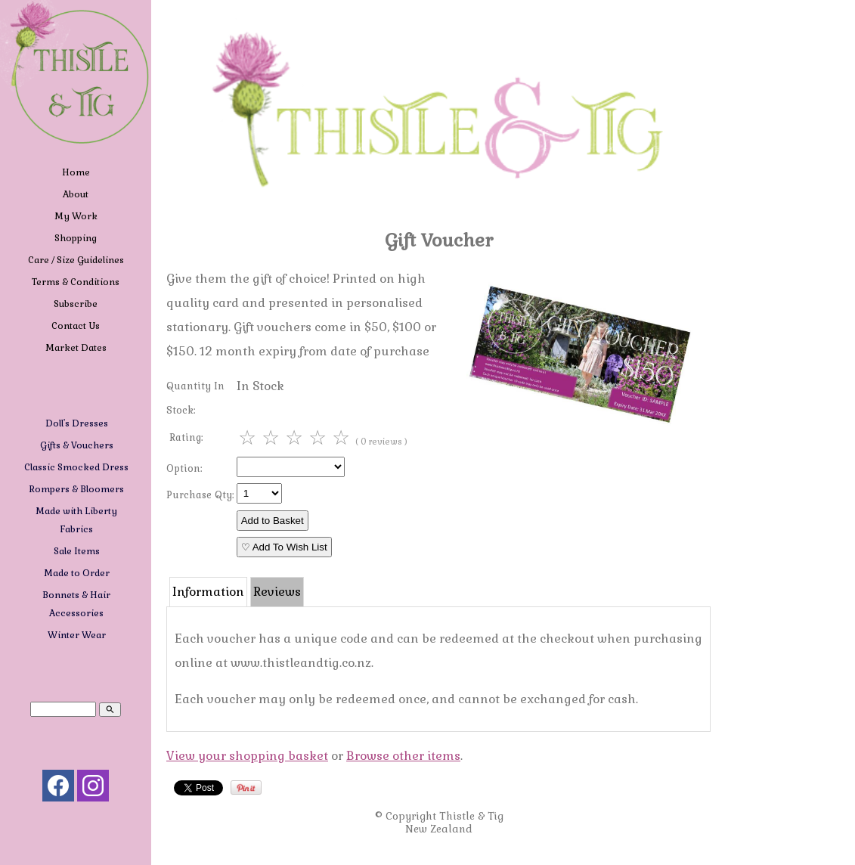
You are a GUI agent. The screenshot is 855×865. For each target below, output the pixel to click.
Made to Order (77, 573)
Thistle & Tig (471, 816)
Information (208, 592)
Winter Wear (77, 635)
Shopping (75, 238)
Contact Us (75, 326)
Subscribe (76, 304)
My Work (76, 216)
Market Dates (76, 348)
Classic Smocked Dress (76, 467)
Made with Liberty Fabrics (76, 520)
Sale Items (77, 551)
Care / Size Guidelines (76, 260)
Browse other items (403, 756)
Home (76, 172)
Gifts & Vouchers (76, 445)
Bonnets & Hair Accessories (76, 604)
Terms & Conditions (75, 282)
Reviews (277, 592)
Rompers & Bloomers (76, 489)
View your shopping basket (247, 756)
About (75, 194)
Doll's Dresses (76, 423)
